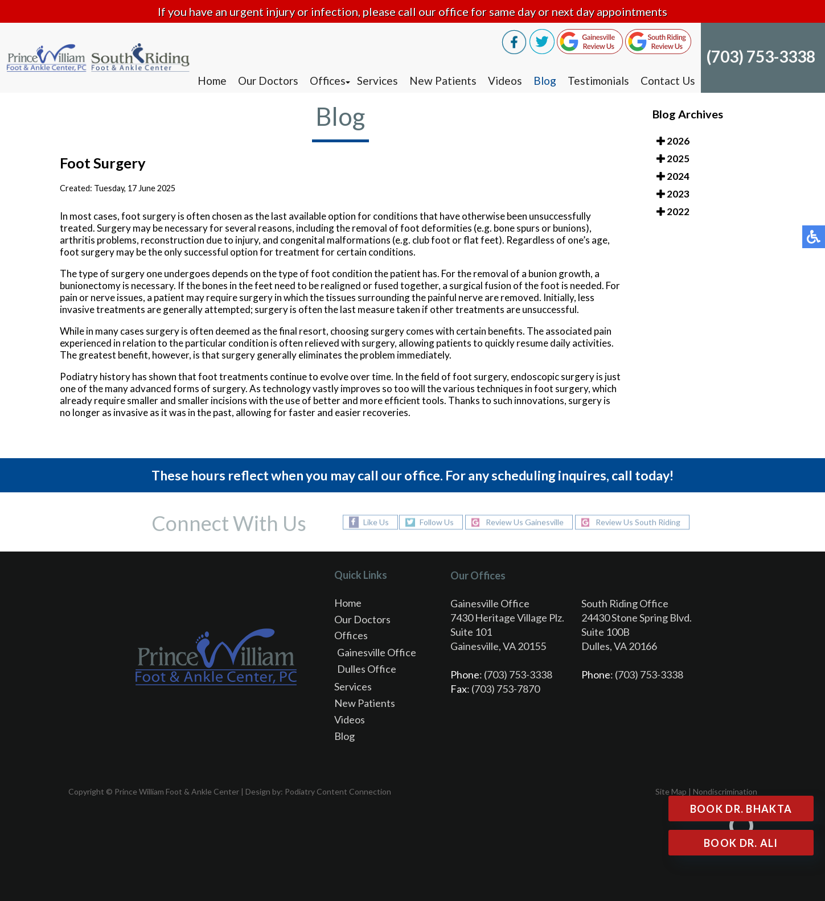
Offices (328, 80)
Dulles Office (366, 669)
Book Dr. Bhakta (741, 809)
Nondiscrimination (725, 791)
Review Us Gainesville (525, 522)
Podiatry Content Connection (338, 791)
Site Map (671, 791)
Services (377, 80)
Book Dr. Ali (741, 843)
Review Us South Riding (638, 522)
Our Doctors (268, 80)
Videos (505, 80)
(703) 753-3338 (761, 56)
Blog (544, 80)
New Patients (443, 80)
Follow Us (437, 522)
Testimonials (598, 80)
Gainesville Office (376, 652)
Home (212, 80)
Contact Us (668, 80)
